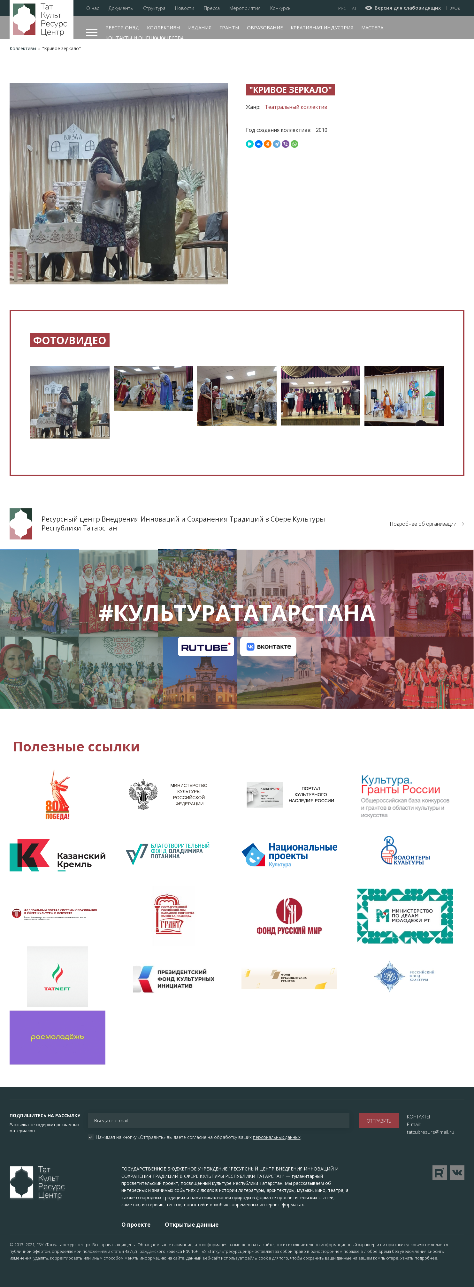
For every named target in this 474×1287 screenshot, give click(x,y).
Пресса (212, 8)
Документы (121, 8)
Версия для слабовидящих (408, 8)
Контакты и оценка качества (144, 37)
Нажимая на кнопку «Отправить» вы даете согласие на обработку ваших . (199, 1137)
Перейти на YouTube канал (439, 1172)
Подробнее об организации (423, 523)
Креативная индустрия (322, 27)
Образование (265, 27)
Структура (154, 8)
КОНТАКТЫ (418, 1116)
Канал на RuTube (205, 646)
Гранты (229, 27)
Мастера (372, 27)
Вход (454, 8)
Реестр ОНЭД (122, 27)
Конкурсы (280, 8)
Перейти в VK (457, 1172)
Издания (200, 27)
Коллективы (163, 27)
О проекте (135, 1224)
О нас (92, 8)
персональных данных (277, 1137)
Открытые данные (191, 1224)
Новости (184, 8)
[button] (70, 399)
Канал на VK (268, 646)
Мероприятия (245, 8)
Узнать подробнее (418, 1258)
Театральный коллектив (296, 106)
